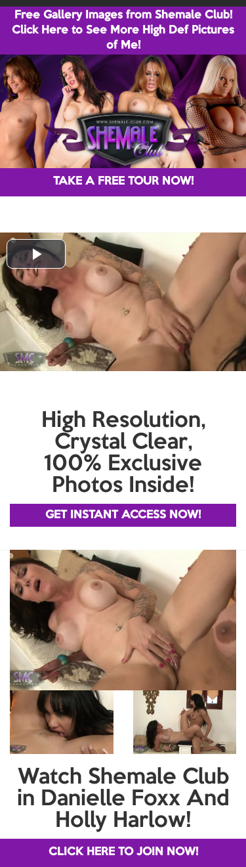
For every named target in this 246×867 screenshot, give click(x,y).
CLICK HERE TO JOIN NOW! (123, 852)
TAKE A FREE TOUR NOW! (123, 182)
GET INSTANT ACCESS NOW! (123, 515)
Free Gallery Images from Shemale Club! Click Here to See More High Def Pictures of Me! (123, 31)
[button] (36, 254)
